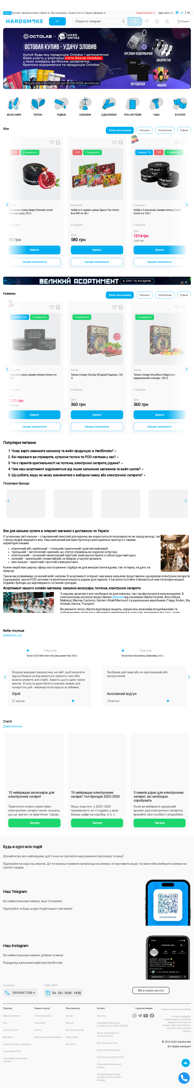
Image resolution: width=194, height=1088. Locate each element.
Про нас (69, 1016)
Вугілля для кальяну (107, 1043)
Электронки (162, 130)
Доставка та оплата (30, 13)
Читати (84, 823)
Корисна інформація (95, 13)
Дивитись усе (12, 635)
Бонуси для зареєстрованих (48, 1037)
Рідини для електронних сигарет (109, 1065)
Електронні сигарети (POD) (110, 1057)
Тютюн (12, 205)
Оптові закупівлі (42, 1016)
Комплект (77, 205)
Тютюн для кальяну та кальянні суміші (108, 1034)
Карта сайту (72, 1037)
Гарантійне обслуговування (17, 1044)
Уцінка (37, 1030)
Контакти (16, 13)
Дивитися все (12, 726)
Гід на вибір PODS (12, 1051)
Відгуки (44, 13)
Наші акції (39, 1023)
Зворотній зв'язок (145, 13)
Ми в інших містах (75, 1030)
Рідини (183, 130)
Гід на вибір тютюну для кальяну (15, 1060)
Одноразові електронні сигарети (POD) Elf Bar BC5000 (112, 1024)
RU (188, 13)
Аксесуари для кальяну (108, 1050)
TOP (185, 1063)
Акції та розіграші (59, 13)
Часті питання (10, 1030)
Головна (8, 13)
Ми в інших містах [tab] (151, 990)
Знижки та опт (76, 13)
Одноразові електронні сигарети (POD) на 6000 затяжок (109, 1077)
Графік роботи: (165, 13)
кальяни (118, 597)
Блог (5, 1023)
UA (181, 13)
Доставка (8, 1037)
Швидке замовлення (34, 262)
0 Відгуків (77, 224)
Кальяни (139, 130)
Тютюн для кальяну (111, 130)
